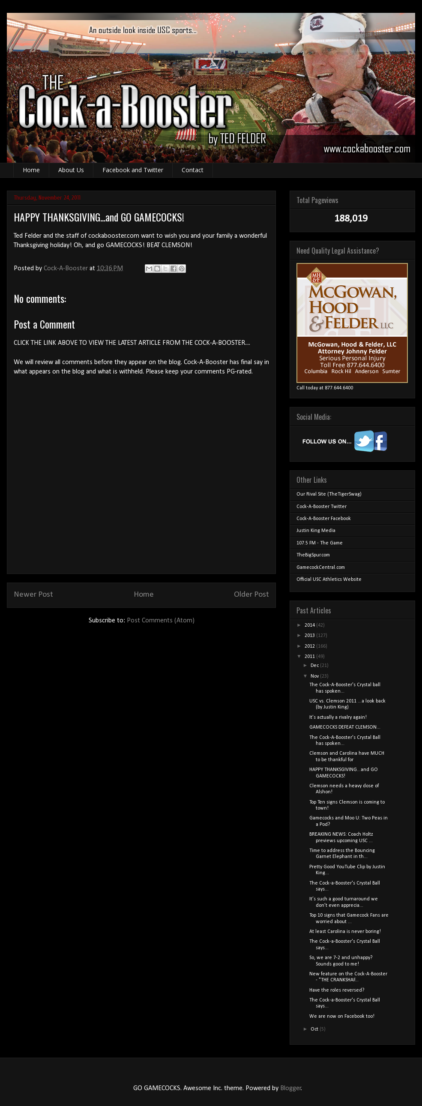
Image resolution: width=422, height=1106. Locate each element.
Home (31, 170)
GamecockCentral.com (320, 567)
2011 (310, 656)
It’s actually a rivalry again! (338, 717)
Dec (315, 665)
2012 (310, 646)
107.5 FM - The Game (319, 543)
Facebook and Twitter (132, 170)
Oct (315, 1029)
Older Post (251, 595)
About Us (71, 170)
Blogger (290, 1088)
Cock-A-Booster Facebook (323, 518)
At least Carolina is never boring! (345, 931)
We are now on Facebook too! (341, 1016)
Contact (193, 170)
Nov (315, 676)
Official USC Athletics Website (329, 579)
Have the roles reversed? (336, 990)
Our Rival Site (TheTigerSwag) (329, 494)
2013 (310, 635)
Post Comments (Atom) (161, 620)
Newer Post (33, 595)
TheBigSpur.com (313, 555)
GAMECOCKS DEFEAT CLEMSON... (344, 727)
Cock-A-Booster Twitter (321, 506)
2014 (310, 625)
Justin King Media (315, 530)
